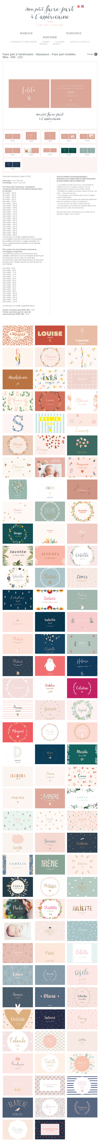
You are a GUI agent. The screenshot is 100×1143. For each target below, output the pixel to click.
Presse (43, 44)
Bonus (56, 44)
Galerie (60, 42)
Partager (90, 54)
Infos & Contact (80, 42)
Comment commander (23, 42)
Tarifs (46, 42)
